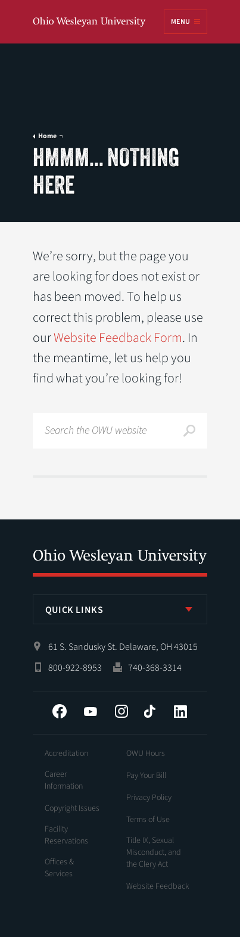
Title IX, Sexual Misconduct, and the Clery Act (153, 852)
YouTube (90, 711)
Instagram (121, 711)
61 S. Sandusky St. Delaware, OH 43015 (123, 647)
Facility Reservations (66, 835)
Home (47, 136)
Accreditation (66, 753)
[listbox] (120, 609)
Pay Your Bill (146, 776)
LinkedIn (180, 711)
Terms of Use (148, 820)
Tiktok (149, 711)
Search (189, 431)
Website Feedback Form (118, 337)
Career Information (64, 780)
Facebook (59, 711)
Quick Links (74, 610)
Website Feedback (157, 886)
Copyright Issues (72, 808)
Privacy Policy (149, 798)
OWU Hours (145, 753)
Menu (180, 22)
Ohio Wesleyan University (90, 22)
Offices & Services (59, 868)
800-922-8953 (75, 667)
